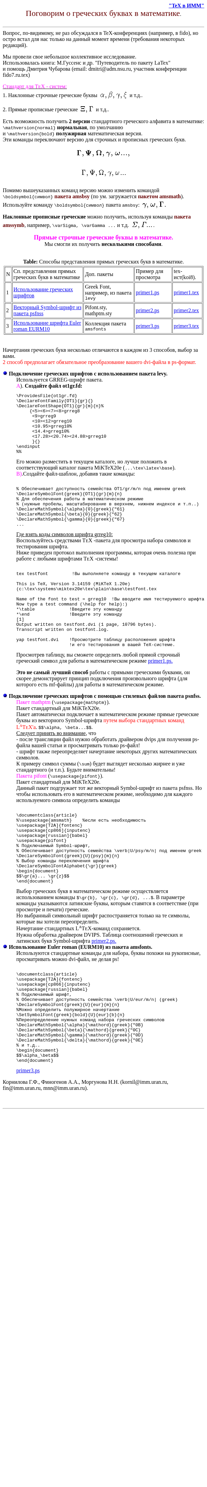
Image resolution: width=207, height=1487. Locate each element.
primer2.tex (186, 311)
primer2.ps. (104, 995)
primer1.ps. (160, 699)
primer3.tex (186, 327)
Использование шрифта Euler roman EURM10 (47, 327)
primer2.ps (147, 311)
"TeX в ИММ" (186, 5)
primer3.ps (147, 327)
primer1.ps (147, 293)
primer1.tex (186, 293)
